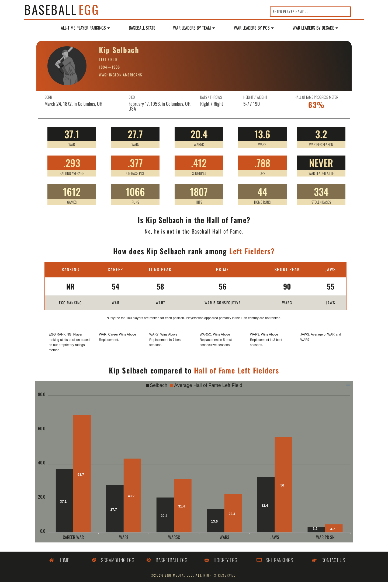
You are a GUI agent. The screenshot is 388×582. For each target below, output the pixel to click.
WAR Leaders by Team (194, 28)
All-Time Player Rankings (85, 28)
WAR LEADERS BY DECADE (315, 28)
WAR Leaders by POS (254, 28)
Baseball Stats (142, 28)
